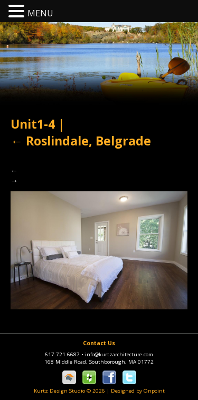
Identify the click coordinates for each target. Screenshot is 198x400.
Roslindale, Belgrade (81, 140)
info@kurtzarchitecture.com (119, 354)
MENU (40, 13)
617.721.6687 (65, 354)
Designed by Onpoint (138, 390)
